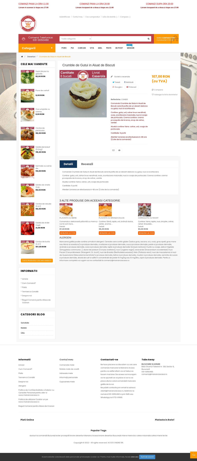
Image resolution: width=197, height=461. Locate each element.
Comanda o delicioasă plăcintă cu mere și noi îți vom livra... (79, 222)
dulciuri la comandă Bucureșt (43, 435)
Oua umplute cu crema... (43, 110)
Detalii (68, 164)
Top (193, 454)
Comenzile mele (67, 365)
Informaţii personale (69, 377)
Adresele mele (66, 373)
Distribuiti (128, 82)
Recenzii (87, 164)
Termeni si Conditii (30, 291)
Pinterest (131, 87)
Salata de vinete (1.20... (43, 186)
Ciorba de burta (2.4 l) (43, 242)
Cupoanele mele (67, 381)
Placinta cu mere (68, 218)
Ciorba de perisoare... (41, 129)
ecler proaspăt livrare (66, 435)
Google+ (118, 87)
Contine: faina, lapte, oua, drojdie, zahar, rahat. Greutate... (156, 222)
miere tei (161, 435)
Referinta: (116, 99)
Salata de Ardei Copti (42, 224)
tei (166, 435)
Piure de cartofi (42, 90)
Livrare (25, 279)
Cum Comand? (29, 283)
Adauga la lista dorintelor (165, 94)
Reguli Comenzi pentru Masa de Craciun (36, 301)
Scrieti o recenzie (122, 76)
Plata (24, 287)
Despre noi (27, 295)
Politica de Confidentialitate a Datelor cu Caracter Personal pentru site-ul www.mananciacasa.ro (36, 392)
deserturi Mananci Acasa (87, 435)
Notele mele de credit (69, 369)
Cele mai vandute (34, 64)
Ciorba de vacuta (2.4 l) (43, 205)
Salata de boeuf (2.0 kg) (43, 148)
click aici (134, 457)
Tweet (116, 82)
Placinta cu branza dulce (111, 218)
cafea (154, 435)
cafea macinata (143, 435)
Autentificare (65, 17)
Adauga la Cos (67, 233)
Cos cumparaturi (92, 17)
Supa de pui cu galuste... (42, 72)
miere (124, 435)
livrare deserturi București (110, 435)
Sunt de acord (147, 457)
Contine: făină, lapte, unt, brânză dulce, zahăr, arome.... (116, 222)
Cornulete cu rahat (148, 218)
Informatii (29, 271)
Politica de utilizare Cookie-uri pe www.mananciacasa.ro (33, 400)
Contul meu (78, 17)
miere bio (131, 435)
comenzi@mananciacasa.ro (154, 374)
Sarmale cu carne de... (44, 167)
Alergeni (22, 385)
